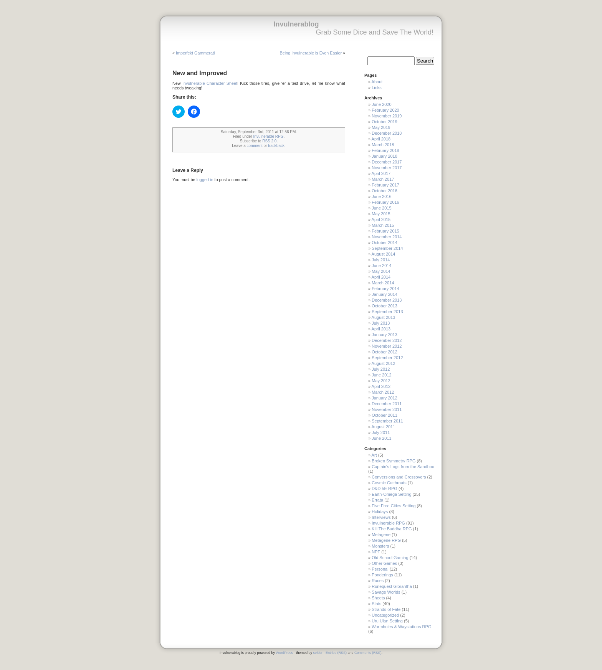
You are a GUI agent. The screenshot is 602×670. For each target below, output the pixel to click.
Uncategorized (385, 615)
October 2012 (384, 352)
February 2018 (385, 150)
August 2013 (383, 317)
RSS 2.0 (269, 141)
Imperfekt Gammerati (195, 53)
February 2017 (385, 185)
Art (374, 455)
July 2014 (381, 259)
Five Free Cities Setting (393, 505)
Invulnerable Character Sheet (209, 83)
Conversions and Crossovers (399, 477)
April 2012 (381, 386)
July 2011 (381, 432)
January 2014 (384, 294)
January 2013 (384, 334)
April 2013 (381, 329)
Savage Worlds (386, 592)
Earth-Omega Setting (391, 494)
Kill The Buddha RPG (392, 528)
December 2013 (387, 300)
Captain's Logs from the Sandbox (403, 466)
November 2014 (387, 236)
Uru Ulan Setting (387, 621)
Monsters (380, 546)
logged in (205, 179)
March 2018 (383, 144)
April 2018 (381, 139)
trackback (276, 146)
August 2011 (383, 426)
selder (317, 653)
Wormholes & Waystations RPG (401, 626)
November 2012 (387, 346)
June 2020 (381, 104)
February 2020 (385, 110)
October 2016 (384, 190)
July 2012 (381, 369)
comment (255, 146)
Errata (377, 500)
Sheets (378, 598)
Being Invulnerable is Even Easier (311, 53)
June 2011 (381, 438)
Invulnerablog (296, 24)
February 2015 (385, 231)
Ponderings (382, 575)
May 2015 (381, 213)
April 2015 (381, 219)
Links (377, 87)
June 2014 (381, 265)
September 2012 (387, 357)
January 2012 (384, 398)
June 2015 (381, 208)
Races (378, 580)
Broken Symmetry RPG (393, 461)
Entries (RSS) (336, 653)
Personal (380, 569)
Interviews (381, 517)
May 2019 (381, 127)
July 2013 (381, 323)
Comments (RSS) (368, 653)
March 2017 (383, 179)
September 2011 (387, 421)
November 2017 (387, 167)
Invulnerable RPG (268, 136)
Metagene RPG (386, 540)
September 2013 (387, 311)
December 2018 (387, 133)
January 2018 (384, 156)
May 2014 (381, 271)
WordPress (284, 653)
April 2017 (381, 173)
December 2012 (387, 340)
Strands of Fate (386, 609)
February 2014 (385, 288)
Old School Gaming (390, 557)
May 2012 (381, 380)
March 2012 (383, 392)
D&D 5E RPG (384, 488)
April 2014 (381, 277)
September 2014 (387, 248)
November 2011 (387, 409)
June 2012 (381, 375)
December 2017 (387, 162)
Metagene (381, 534)
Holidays (380, 511)
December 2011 (387, 403)
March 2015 (383, 225)
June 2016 (381, 196)
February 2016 (385, 202)
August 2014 (383, 254)
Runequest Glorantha (392, 586)
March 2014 (383, 283)
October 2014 (384, 242)
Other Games (384, 563)
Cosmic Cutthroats (389, 482)
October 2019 (384, 121)
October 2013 (384, 306)
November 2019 (387, 116)
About (377, 81)
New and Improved (199, 73)
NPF (376, 552)
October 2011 (384, 415)
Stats (376, 603)
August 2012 (383, 363)
